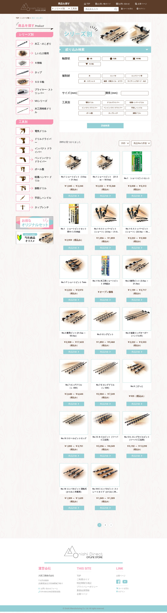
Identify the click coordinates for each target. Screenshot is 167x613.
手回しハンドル (136, 108)
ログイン (142, 9)
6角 (89, 59)
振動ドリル (137, 113)
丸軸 (113, 59)
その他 (90, 64)
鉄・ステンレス (89, 81)
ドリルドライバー (113, 103)
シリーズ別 (59, 8)
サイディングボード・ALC (136, 81)
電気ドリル (89, 103)
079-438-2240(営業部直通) (52, 593)
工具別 (73, 8)
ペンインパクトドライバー (113, 108)
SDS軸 (137, 59)
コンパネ (113, 76)
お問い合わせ (124, 4)
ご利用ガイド (83, 580)
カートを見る (128, 9)
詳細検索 (105, 126)
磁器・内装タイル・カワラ (113, 81)
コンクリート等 (136, 76)
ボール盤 (89, 113)
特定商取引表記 (84, 584)
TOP (88, 4)
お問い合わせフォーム (50, 589)
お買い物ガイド (104, 4)
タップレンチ (113, 113)
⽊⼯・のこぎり (40, 18)
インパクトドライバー (89, 108)
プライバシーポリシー (87, 588)
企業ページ (142, 4)
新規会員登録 (83, 591)
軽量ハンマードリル (137, 103)
